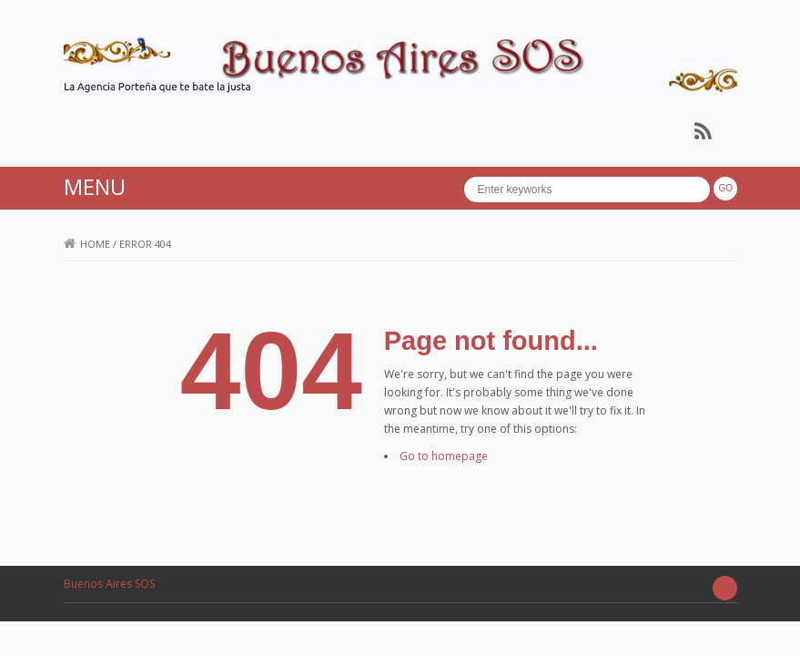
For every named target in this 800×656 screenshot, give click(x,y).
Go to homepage (444, 456)
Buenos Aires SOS (109, 583)
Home (87, 244)
